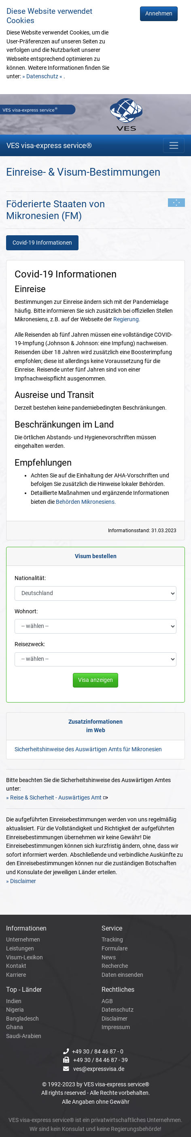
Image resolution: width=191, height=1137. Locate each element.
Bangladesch (22, 1018)
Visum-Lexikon (24, 957)
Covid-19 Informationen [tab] (42, 242)
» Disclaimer (21, 881)
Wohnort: (26, 611)
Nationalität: (30, 578)
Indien (13, 1001)
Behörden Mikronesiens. (86, 502)
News (109, 957)
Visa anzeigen (95, 680)
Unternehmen (23, 939)
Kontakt (16, 966)
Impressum (116, 1027)
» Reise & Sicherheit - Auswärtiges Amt (54, 797)
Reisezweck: (30, 644)
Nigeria (15, 1009)
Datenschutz (118, 1009)
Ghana (14, 1027)
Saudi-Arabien (23, 1036)
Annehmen (158, 13)
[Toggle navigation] (174, 145)
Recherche (115, 966)
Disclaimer (114, 1018)
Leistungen (20, 948)
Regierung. (126, 319)
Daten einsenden (122, 975)
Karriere (16, 975)
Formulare (114, 948)
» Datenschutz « (43, 76)
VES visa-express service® (49, 145)
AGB (107, 1001)
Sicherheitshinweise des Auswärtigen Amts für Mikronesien (88, 749)
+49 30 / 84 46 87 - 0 (97, 1051)
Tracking (112, 939)
